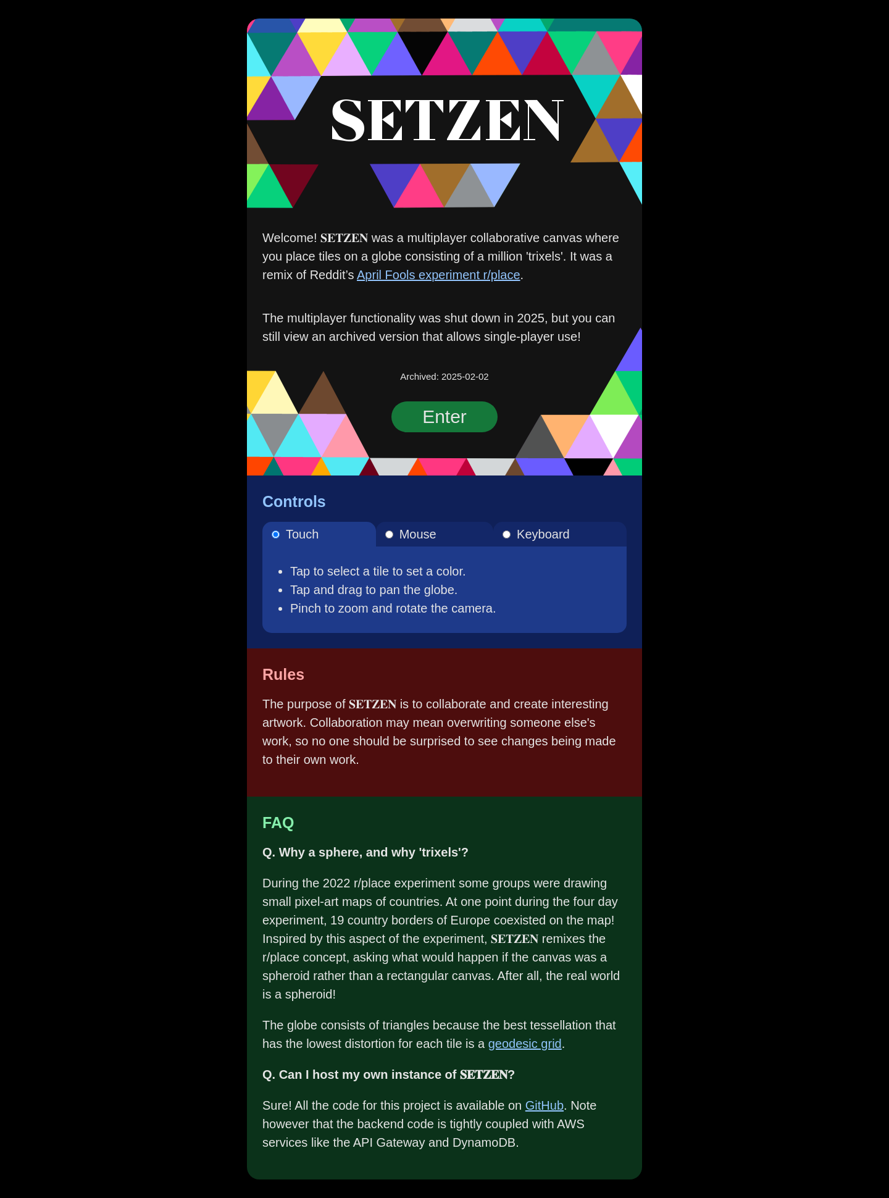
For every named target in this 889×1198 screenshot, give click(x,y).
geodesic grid (525, 1043)
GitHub (544, 1105)
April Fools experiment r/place (438, 275)
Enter (444, 416)
